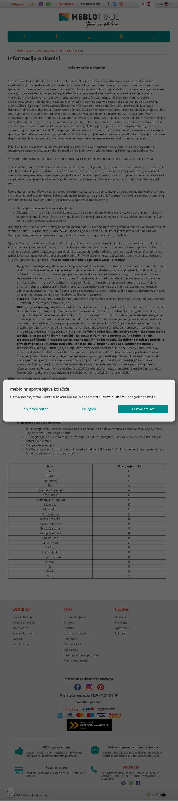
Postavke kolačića (112, 397)
